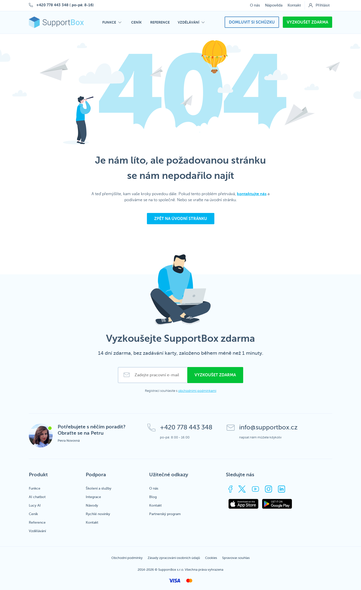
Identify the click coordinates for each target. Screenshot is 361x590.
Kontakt (294, 5)
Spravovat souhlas (236, 558)
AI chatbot (37, 497)
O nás (255, 5)
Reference (37, 522)
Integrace (93, 497)
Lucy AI (35, 505)
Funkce (34, 488)
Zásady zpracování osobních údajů (174, 558)
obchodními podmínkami (197, 391)
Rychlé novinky (98, 514)
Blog (153, 497)
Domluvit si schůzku (252, 22)
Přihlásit (323, 5)
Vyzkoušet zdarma (307, 22)
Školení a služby (98, 488)
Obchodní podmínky (127, 558)
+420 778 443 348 (52, 5)
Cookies (211, 558)
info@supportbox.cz (268, 427)
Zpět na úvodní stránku (180, 218)
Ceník (33, 514)
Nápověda (274, 5)
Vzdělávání (37, 531)
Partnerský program (165, 514)
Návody (92, 505)
